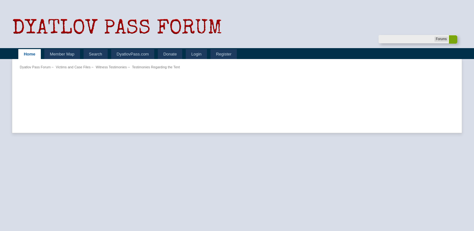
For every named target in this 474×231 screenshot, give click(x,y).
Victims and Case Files (73, 67)
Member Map (62, 54)
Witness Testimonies (111, 67)
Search (95, 54)
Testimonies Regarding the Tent (156, 67)
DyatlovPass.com (133, 54)
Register (223, 54)
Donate (170, 54)
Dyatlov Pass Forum (35, 67)
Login (196, 54)
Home (29, 54)
